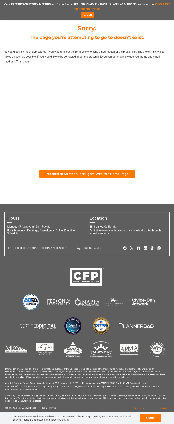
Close (150, 418)
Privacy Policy (138, 408)
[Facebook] (124, 248)
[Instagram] (158, 248)
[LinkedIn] (145, 248)
